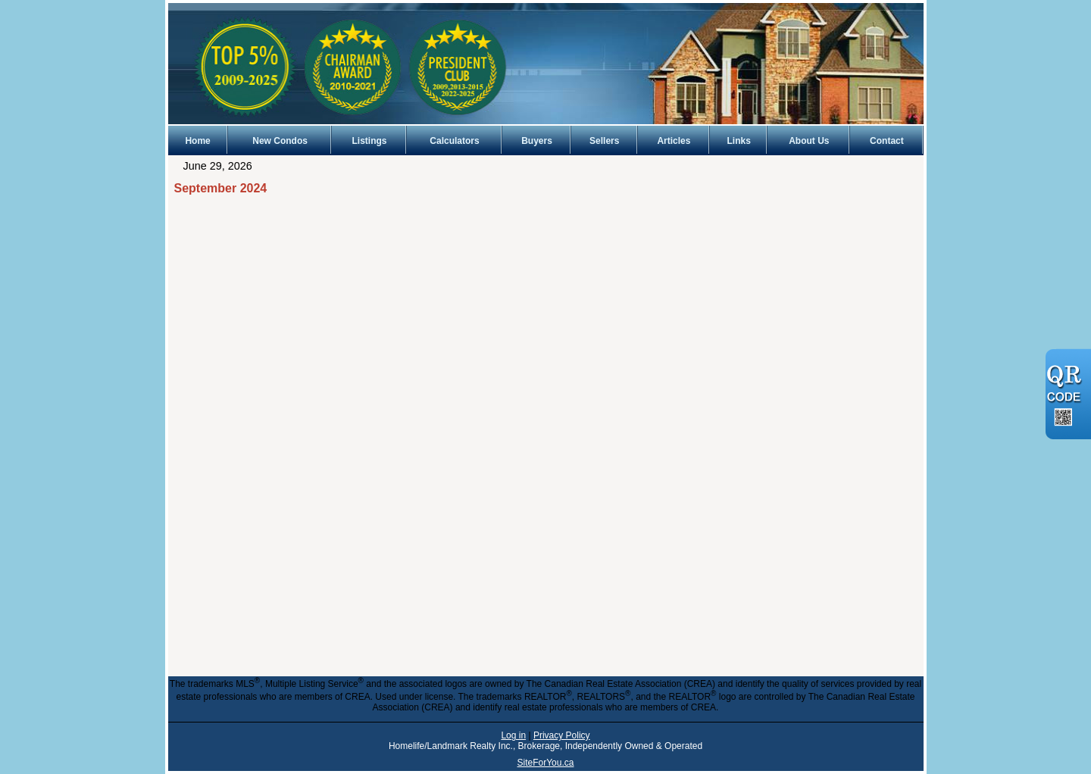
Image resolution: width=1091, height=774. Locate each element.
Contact (887, 141)
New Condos (280, 141)
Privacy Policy (561, 735)
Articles (673, 141)
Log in (513, 735)
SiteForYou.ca (545, 762)
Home (197, 141)
